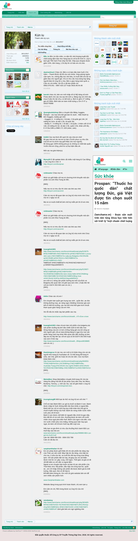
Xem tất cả (25, 91)
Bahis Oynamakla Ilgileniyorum (110, 74)
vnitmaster (48, 173)
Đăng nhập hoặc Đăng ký (123, 2)
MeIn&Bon (48, 379)
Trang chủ (11, 12)
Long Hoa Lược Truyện (107, 107)
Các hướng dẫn (45, 12)
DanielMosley (104, 76)
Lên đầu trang (126, 527)
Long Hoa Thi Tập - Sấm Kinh (110, 119)
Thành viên (32, 12)
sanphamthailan (50, 449)
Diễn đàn (21, 12)
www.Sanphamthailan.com (54, 480)
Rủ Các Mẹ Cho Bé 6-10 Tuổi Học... (112, 138)
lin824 (46, 137)
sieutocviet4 (104, 88)
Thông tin (56, 49)
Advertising (58, 12)
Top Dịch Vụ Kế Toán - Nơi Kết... (111, 113)
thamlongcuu (49, 352)
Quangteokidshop (51, 112)
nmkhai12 (103, 115)
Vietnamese (19, 527)
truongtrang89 (49, 399)
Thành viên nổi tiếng (11, 16)
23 (27, 97)
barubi (46, 95)
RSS (134, 528)
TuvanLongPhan (105, 94)
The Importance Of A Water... (109, 131)
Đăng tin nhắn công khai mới (57, 16)
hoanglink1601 (50, 249)
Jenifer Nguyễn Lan (106, 146)
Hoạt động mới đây (64, 46)
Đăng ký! (113, 25)
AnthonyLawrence (106, 82)
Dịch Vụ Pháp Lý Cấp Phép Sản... (111, 93)
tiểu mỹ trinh (104, 140)
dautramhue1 (49, 72)
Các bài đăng (42, 49)
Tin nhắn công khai (44, 46)
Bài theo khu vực (72, 49)
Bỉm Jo (46, 56)
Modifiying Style (8, 527)
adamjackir (103, 133)
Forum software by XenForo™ (21, 531)
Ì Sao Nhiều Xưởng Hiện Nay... (110, 86)
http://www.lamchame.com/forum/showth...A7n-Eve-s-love (66, 316)
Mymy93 (47, 159)
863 (27, 62)
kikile (46, 296)
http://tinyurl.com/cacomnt (53, 191)
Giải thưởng (42, 52)
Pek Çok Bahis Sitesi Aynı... (109, 80)
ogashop (103, 109)
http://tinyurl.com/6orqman (54, 164)
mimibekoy (48, 500)
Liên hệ (68, 12)
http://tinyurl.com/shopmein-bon (59, 386)
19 (27, 70)
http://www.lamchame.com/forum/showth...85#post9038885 (66, 341)
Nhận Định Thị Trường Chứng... (110, 144)
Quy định (132, 531)
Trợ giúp (110, 527)
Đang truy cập (25, 16)
